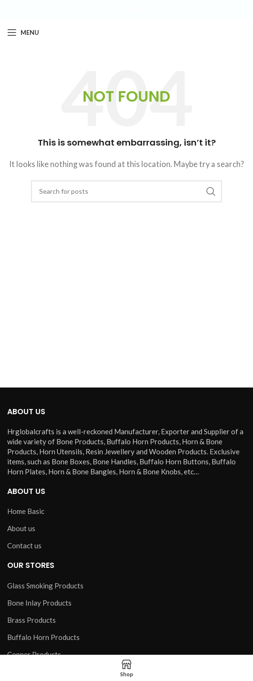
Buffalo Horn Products (43, 637)
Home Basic (25, 511)
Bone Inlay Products (39, 602)
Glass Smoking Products (45, 585)
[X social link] (113, 9)
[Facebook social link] (101, 9)
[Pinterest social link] (151, 9)
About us (21, 528)
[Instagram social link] (125, 9)
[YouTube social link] (138, 9)
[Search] (126, 191)
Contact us (24, 545)
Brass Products (31, 620)
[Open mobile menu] (23, 32)
